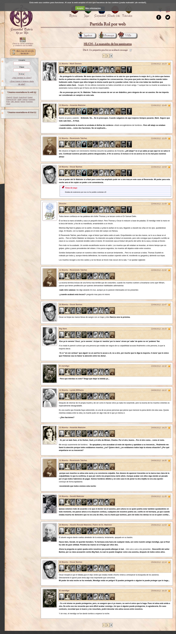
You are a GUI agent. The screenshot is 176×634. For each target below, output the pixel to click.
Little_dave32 (15, 101)
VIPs (125, 35)
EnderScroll (23, 97)
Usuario (21, 60)
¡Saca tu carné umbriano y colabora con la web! (22, 45)
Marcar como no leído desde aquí (169, 64)
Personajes (106, 35)
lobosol (22, 101)
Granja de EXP (11, 99)
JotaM (19, 99)
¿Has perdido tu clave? (22, 78)
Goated (30, 97)
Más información (93, 8)
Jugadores (85, 35)
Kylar (8, 101)
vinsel (8, 104)
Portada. (21, 20)
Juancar (25, 99)
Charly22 (9, 97)
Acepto (80, 8)
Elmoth (15, 97)
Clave (21, 67)
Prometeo (29, 101)
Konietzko (32, 99)
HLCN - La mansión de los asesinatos (108, 44)
